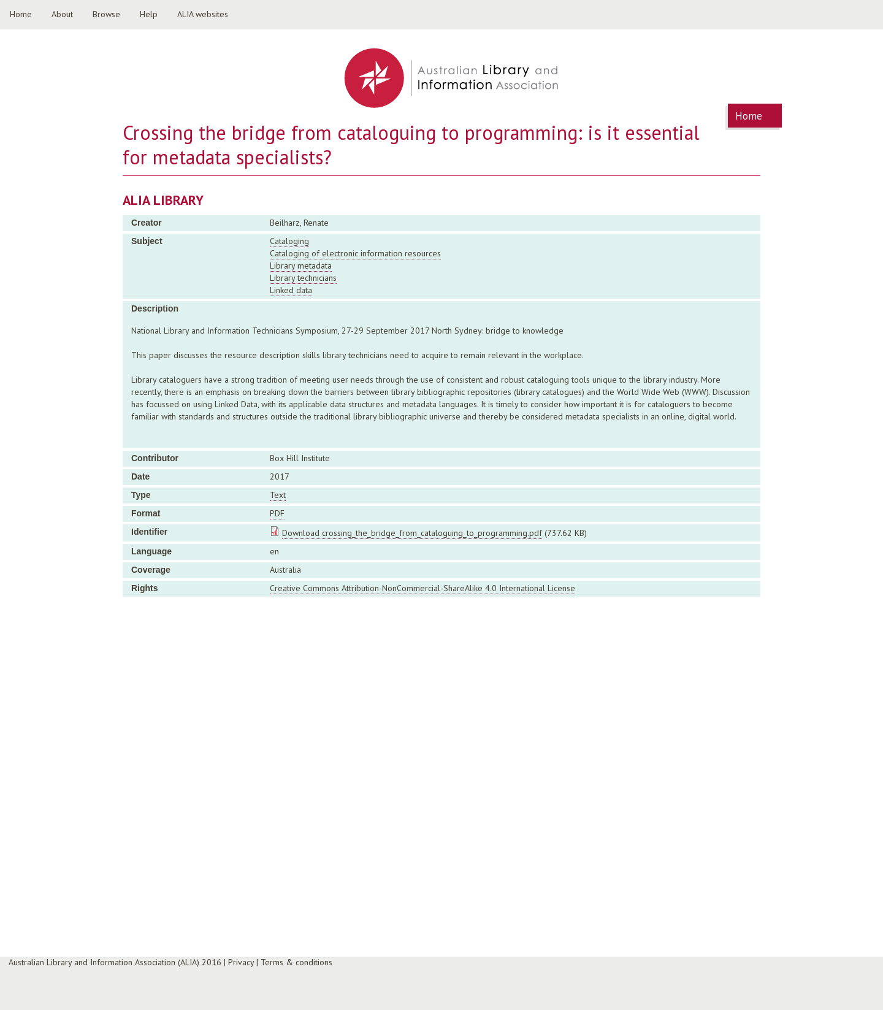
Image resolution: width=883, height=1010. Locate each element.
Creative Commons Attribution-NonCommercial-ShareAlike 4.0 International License (422, 588)
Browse (106, 14)
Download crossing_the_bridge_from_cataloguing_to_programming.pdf (412, 532)
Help (149, 14)
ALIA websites (202, 14)
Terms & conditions (296, 962)
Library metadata (301, 265)
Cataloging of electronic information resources (355, 253)
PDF (277, 513)
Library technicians (303, 277)
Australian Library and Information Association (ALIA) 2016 (115, 962)
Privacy (241, 962)
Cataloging (289, 241)
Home (21, 14)
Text (278, 494)
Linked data (291, 290)
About (62, 14)
